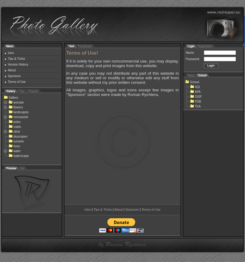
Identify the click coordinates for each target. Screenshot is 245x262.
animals (16, 102)
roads (14, 126)
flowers (15, 107)
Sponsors (14, 76)
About (12, 70)
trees (14, 146)
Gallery (11, 97)
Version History (18, 64)
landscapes (18, 112)
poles (14, 122)
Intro (11, 53)
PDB (195, 101)
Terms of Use (17, 81)
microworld (18, 117)
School (192, 82)
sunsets (16, 141)
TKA (195, 106)
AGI (195, 87)
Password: (193, 59)
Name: (190, 52)
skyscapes (18, 136)
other (14, 131)
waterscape (18, 156)
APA (195, 92)
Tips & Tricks (16, 58)
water (14, 151)
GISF (196, 96)
